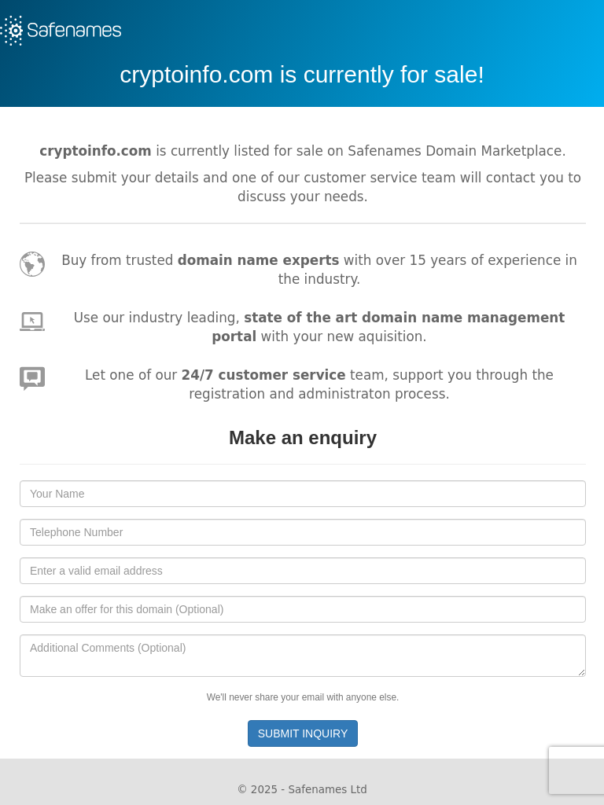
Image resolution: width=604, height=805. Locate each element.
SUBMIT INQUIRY (303, 733)
